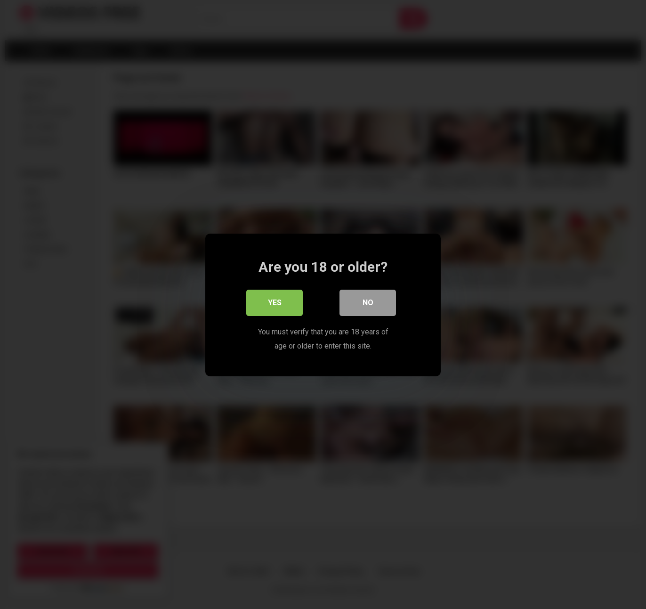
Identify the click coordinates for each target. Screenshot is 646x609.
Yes (275, 302)
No (368, 302)
